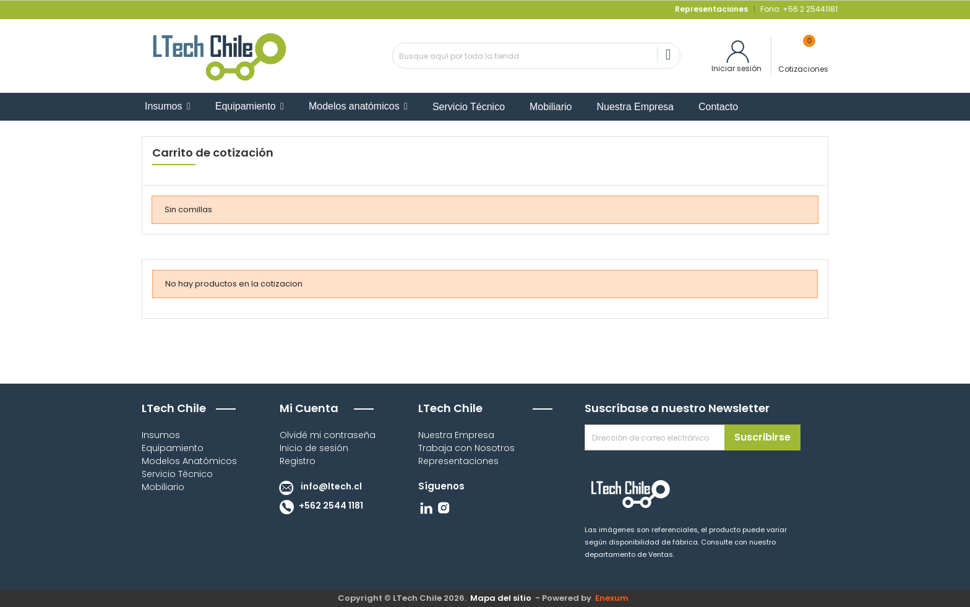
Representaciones (458, 461)
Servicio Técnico (177, 474)
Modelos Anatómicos (189, 461)
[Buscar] (536, 56)
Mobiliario (163, 487)
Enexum (613, 598)
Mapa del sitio (500, 598)
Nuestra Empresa (456, 435)
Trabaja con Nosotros (466, 448)
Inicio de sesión (314, 448)
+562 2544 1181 (318, 505)
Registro (297, 461)
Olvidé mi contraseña (328, 435)
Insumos (161, 435)
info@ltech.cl (317, 486)
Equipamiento (173, 448)
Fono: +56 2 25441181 (798, 9)
